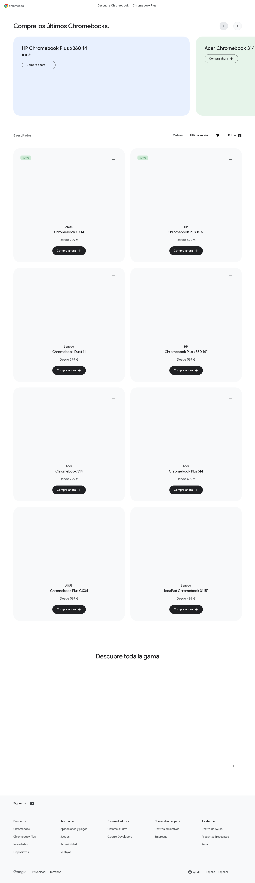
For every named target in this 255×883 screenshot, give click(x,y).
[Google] (20, 872)
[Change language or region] (224, 872)
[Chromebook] (15, 5)
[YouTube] (32, 803)
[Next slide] (237, 26)
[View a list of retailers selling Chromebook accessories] (187, 721)
